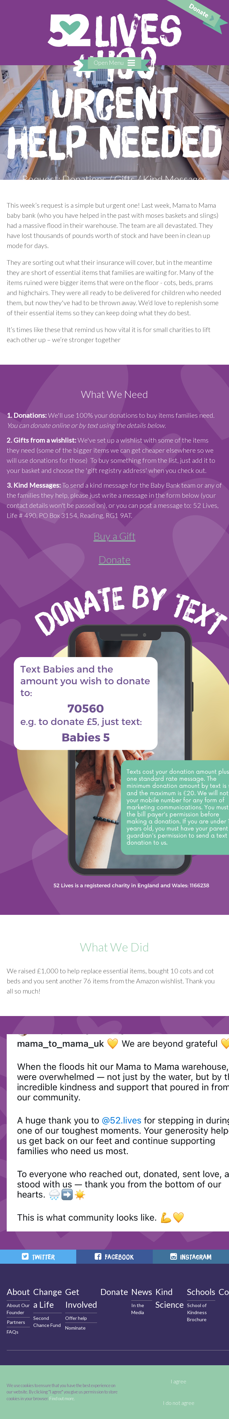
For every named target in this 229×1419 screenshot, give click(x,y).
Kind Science (169, 1298)
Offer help (76, 1318)
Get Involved (81, 1298)
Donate (115, 559)
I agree (178, 1381)
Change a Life (47, 1298)
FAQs (12, 1332)
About (18, 1292)
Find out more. (62, 1398)
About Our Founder (18, 1308)
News (141, 1292)
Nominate (75, 1328)
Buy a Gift (115, 536)
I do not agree (178, 1403)
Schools (201, 1292)
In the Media (137, 1308)
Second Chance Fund (47, 1321)
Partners (16, 1322)
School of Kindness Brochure (197, 1312)
